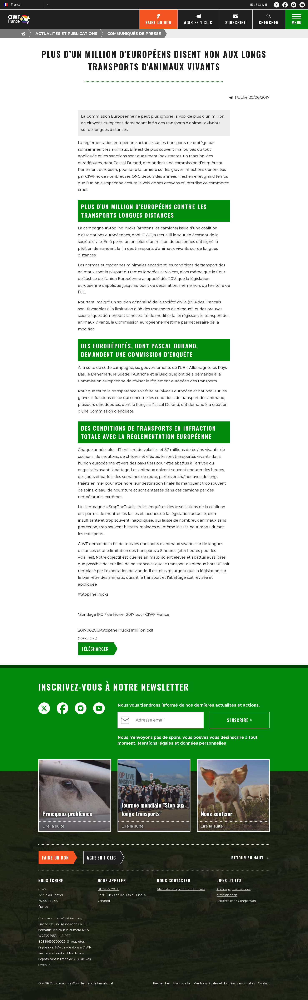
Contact (264, 983)
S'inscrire (240, 720)
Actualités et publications (66, 33)
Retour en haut (250, 857)
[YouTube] (302, 4)
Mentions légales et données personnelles (224, 983)
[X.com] (276, 4)
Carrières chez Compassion (236, 901)
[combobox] (11, 4)
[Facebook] (285, 4)
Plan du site (181, 983)
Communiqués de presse (134, 33)
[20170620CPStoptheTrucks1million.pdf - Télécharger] (98, 648)
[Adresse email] (168, 720)
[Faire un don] (158, 19)
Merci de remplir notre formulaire (181, 889)
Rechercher (161, 983)
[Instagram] (293, 4)
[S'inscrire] (235, 19)
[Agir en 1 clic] (198, 19)
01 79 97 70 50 (108, 889)
